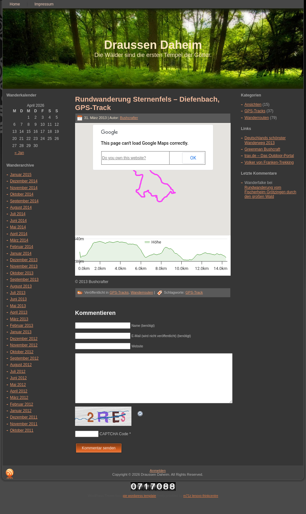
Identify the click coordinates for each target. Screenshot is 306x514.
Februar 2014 (21, 246)
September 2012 (24, 358)
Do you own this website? (124, 158)
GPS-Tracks (119, 292)
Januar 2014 (21, 253)
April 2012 (18, 391)
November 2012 (23, 345)
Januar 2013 (21, 332)
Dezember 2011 (23, 417)
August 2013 (21, 286)
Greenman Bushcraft (262, 149)
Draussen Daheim (153, 44)
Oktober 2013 (21, 273)
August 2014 (21, 207)
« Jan (19, 153)
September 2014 (24, 201)
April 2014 (18, 234)
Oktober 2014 (21, 194)
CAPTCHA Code (114, 443)
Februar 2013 (21, 325)
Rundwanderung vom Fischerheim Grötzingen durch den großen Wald (270, 192)
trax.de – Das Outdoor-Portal (269, 155)
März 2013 (19, 319)
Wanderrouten (142, 292)
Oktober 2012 (21, 352)
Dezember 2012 (23, 338)
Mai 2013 (18, 306)
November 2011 (23, 424)
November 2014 (23, 188)
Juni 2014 (18, 220)
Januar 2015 (21, 174)
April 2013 (18, 312)
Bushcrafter (129, 118)
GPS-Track (194, 292)
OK (193, 158)
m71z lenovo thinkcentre (200, 505)
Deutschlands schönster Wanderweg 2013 (265, 140)
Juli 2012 (17, 371)
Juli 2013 (17, 292)
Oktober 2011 (21, 430)
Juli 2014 (17, 214)
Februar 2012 (21, 404)
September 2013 (24, 279)
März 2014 (19, 240)
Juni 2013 (18, 299)
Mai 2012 (18, 384)
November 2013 (23, 266)
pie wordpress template (139, 505)
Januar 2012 (21, 410)
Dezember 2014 (23, 181)
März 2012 (19, 397)
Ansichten (253, 104)
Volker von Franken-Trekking (269, 162)
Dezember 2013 (23, 260)
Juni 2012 (18, 378)
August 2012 (21, 365)
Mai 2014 (18, 227)
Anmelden (158, 480)
